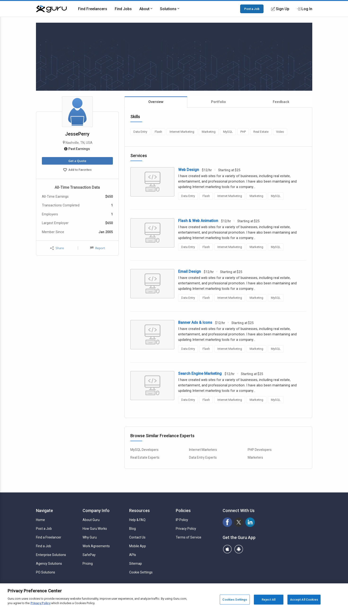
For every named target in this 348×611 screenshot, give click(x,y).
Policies (183, 510)
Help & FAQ (137, 520)
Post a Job (252, 9)
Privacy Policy (186, 528)
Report (97, 248)
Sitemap (135, 563)
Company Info (96, 510)
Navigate (44, 510)
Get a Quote (77, 161)
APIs (132, 555)
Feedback (281, 102)
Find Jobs (123, 9)
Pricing (88, 563)
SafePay (89, 555)
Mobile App (137, 546)
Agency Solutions (49, 563)
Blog (132, 528)
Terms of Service (188, 537)
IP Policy (182, 520)
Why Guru (90, 537)
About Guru (91, 520)
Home (40, 520)
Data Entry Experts (203, 457)
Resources (139, 510)
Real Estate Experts (144, 457)
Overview (155, 102)
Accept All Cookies (304, 599)
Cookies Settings (234, 599)
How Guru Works (95, 528)
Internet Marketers (203, 450)
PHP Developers (260, 450)
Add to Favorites (77, 170)
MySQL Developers (144, 450)
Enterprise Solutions (51, 555)
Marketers (255, 457)
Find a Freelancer (48, 537)
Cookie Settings (141, 572)
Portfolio (218, 102)
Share (57, 248)
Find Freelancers (92, 9)
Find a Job (43, 546)
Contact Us (137, 537)
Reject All (268, 599)
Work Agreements (96, 546)
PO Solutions (45, 572)
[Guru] (51, 9)
